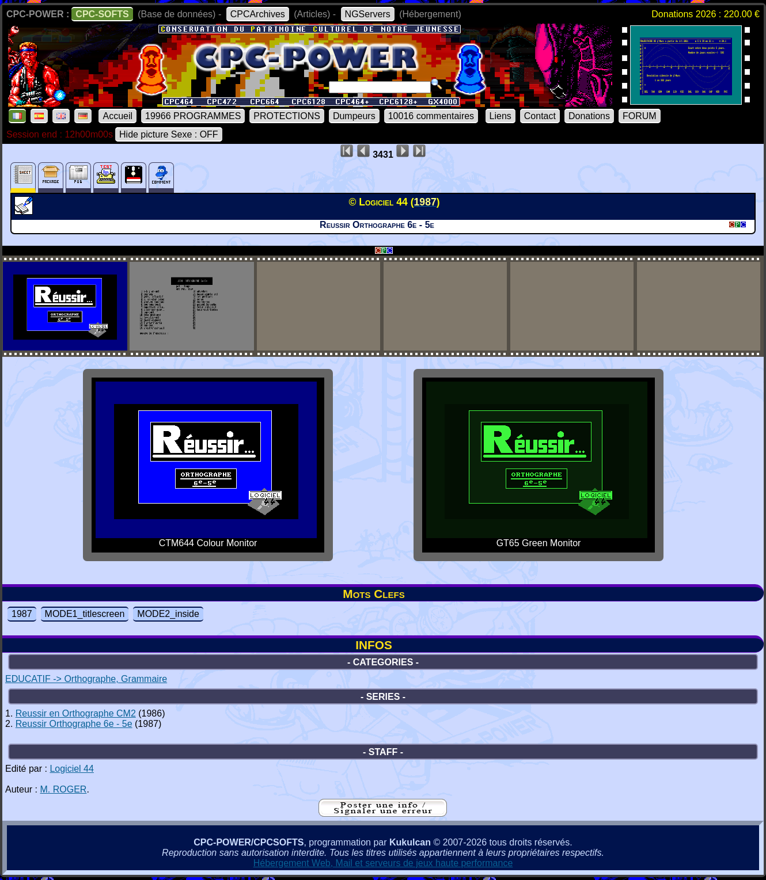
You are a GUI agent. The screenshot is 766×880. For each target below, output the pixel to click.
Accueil (117, 116)
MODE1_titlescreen (85, 614)
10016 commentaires (431, 116)
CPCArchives (257, 14)
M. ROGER (63, 789)
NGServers (367, 14)
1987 (22, 614)
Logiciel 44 (72, 769)
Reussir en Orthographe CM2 (76, 713)
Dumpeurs (354, 116)
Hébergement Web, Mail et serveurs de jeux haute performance (383, 863)
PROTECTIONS (286, 116)
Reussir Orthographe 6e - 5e (74, 724)
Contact (540, 116)
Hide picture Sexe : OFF (168, 134)
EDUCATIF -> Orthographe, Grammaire (86, 679)
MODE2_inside (168, 614)
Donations (589, 116)
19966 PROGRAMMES (193, 116)
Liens (500, 116)
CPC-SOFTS (101, 14)
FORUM (640, 116)
